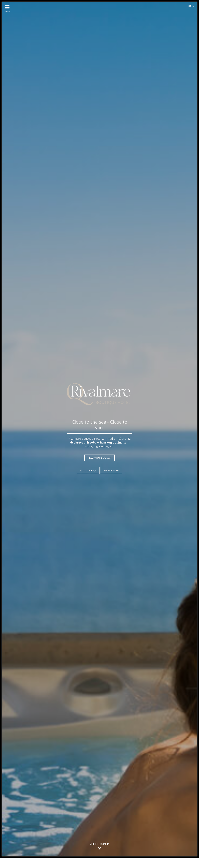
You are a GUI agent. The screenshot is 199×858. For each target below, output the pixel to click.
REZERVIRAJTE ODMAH (99, 457)
